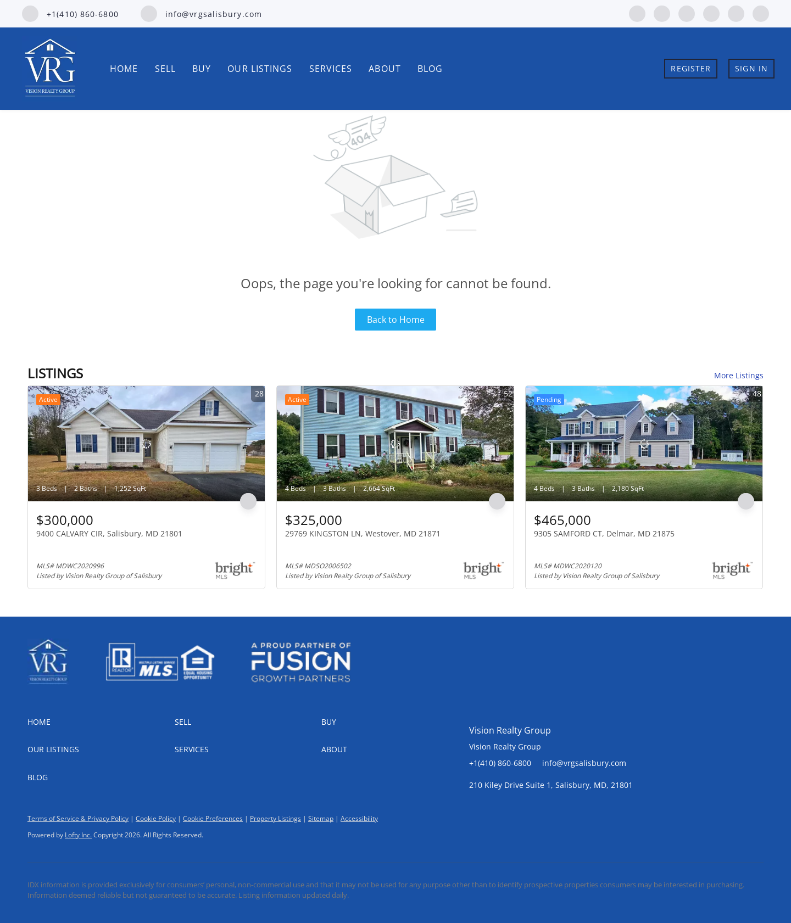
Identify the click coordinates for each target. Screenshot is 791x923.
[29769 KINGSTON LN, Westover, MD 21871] (395, 443)
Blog (430, 69)
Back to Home (396, 320)
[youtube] (736, 13)
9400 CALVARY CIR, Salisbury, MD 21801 (109, 533)
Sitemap (320, 818)
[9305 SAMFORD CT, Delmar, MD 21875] (644, 443)
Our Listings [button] (259, 69)
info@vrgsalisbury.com (584, 763)
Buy (201, 69)
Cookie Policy (156, 818)
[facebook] (637, 13)
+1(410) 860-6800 (500, 763)
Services (331, 69)
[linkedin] (662, 13)
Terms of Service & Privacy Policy (78, 818)
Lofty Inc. (78, 835)
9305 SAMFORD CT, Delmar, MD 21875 (604, 533)
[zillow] (686, 13)
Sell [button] (165, 69)
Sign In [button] (751, 68)
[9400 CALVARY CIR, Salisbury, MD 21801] (146, 443)
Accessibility (359, 818)
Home (124, 69)
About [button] (385, 69)
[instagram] (711, 13)
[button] (101, 722)
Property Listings (275, 818)
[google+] (761, 13)
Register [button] (691, 68)
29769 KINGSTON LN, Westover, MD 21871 (363, 533)
